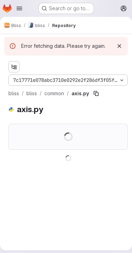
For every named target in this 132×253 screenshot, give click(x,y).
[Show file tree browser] (14, 66)
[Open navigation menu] (19, 8)
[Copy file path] (96, 93)
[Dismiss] (119, 46)
